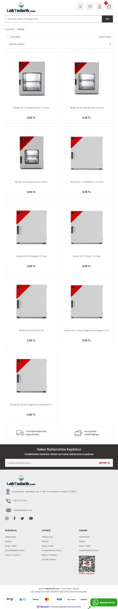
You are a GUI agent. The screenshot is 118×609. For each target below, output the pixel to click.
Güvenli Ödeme (49, 559)
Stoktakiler (16, 37)
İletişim (8, 541)
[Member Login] (99, 6)
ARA (107, 19)
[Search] (59, 18)
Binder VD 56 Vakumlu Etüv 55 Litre (87, 107)
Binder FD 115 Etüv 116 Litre (86, 256)
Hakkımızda (10, 537)
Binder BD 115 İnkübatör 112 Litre (86, 182)
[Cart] (109, 6)
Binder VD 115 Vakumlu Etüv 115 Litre (31, 107)
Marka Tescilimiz (12, 555)
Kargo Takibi (11, 546)
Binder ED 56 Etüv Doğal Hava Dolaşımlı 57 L (31, 404)
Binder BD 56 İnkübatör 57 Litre (31, 256)
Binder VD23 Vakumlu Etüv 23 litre (31, 182)
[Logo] (21, 8)
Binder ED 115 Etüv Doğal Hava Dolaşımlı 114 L (86, 330)
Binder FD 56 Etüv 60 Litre (31, 330)
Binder (21, 29)
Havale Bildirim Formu (15, 550)
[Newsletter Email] (59, 463)
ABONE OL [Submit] (104, 462)
